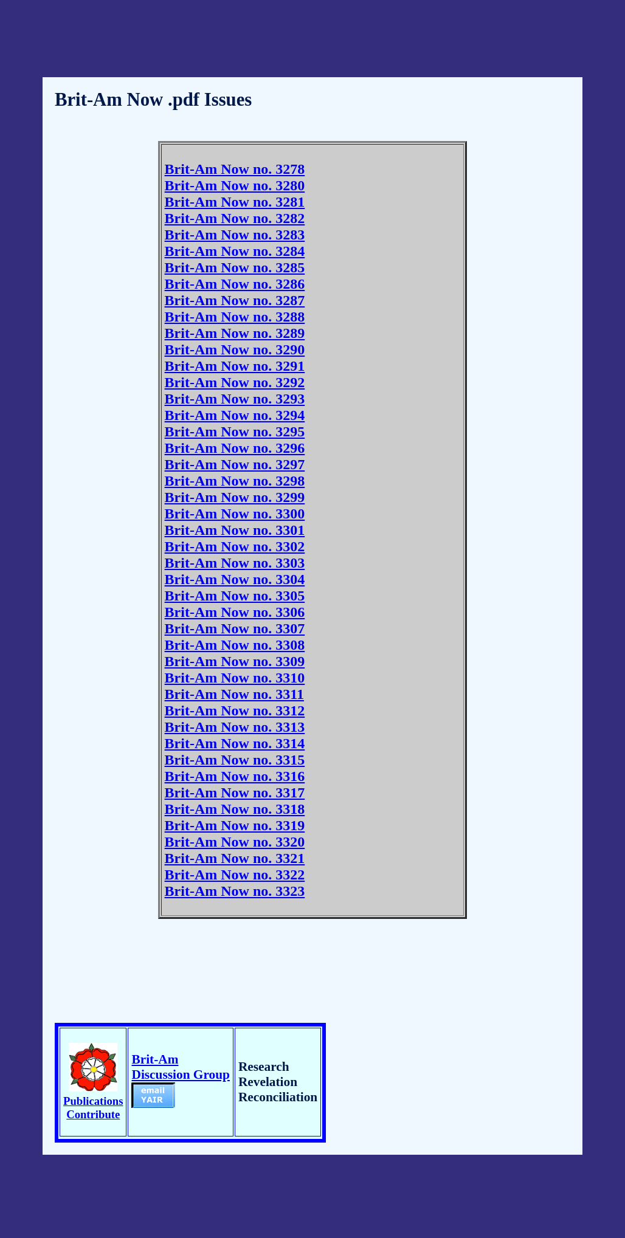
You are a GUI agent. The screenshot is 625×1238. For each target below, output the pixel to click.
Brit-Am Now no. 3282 (235, 218)
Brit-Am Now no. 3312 (235, 710)
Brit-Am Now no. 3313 (235, 727)
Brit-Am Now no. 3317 (235, 792)
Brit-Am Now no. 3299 (235, 497)
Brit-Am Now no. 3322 (235, 874)
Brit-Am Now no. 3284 (235, 251)
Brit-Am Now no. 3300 (235, 513)
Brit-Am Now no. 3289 (235, 333)
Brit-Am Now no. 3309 (235, 661)
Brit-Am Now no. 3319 (235, 825)
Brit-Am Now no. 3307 (235, 628)
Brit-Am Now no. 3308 (235, 645)
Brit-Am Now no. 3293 (235, 399)
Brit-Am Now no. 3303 (235, 563)
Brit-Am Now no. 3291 (235, 366)
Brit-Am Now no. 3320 (235, 842)
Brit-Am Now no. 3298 (235, 481)
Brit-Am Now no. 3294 (235, 415)
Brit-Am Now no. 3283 (235, 234)
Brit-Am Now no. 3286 (235, 284)
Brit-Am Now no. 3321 (235, 858)
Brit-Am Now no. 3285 (235, 267)
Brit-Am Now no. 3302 (235, 546)
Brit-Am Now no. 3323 (235, 891)
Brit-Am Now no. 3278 (235, 169)
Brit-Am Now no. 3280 (235, 185)
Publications (93, 1101)
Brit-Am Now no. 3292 (235, 382)
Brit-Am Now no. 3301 (235, 530)
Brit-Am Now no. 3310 (235, 678)
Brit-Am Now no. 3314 (235, 743)
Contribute (93, 1114)
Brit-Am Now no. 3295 (235, 431)
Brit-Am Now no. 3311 (234, 694)
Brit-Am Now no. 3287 (235, 300)
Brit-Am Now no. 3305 (235, 596)
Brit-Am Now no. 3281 (235, 202)
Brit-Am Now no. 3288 (235, 317)
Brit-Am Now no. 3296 (235, 448)
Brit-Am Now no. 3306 (235, 612)
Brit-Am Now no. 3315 (235, 760)
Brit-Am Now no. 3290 (235, 349)
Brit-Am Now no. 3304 (235, 579)
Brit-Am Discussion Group (180, 1080)
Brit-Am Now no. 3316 (235, 776)
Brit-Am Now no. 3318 (235, 809)
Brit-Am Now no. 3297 (235, 464)
